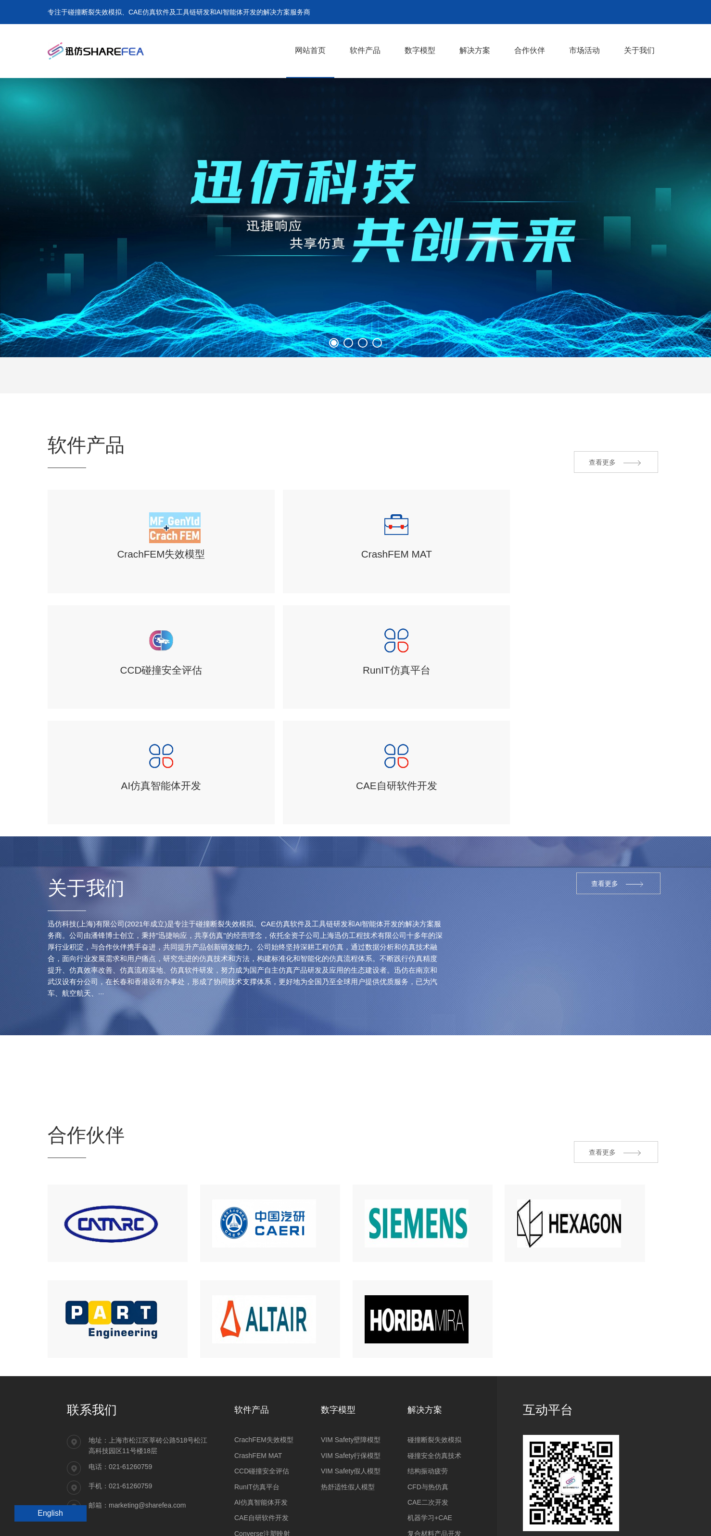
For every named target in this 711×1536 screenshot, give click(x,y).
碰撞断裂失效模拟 (434, 1367)
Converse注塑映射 (262, 1461)
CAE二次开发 (427, 1429)
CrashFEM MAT (258, 1383)
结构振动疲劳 (427, 1398)
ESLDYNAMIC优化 (263, 1476)
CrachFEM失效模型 (263, 1367)
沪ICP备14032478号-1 (195, 1519)
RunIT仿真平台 (256, 1414)
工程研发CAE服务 (434, 1476)
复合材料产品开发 (434, 1461)
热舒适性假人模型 (348, 1414)
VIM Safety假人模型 (351, 1398)
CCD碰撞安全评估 (261, 1398)
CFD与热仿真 (427, 1414)
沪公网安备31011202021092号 (113, 1519)
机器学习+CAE (429, 1445)
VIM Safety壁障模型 (351, 1367)
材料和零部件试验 (434, 1492)
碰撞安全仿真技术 (434, 1383)
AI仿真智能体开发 (261, 1429)
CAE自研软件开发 (261, 1445)
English (50, 1513)
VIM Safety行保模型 (351, 1383)
